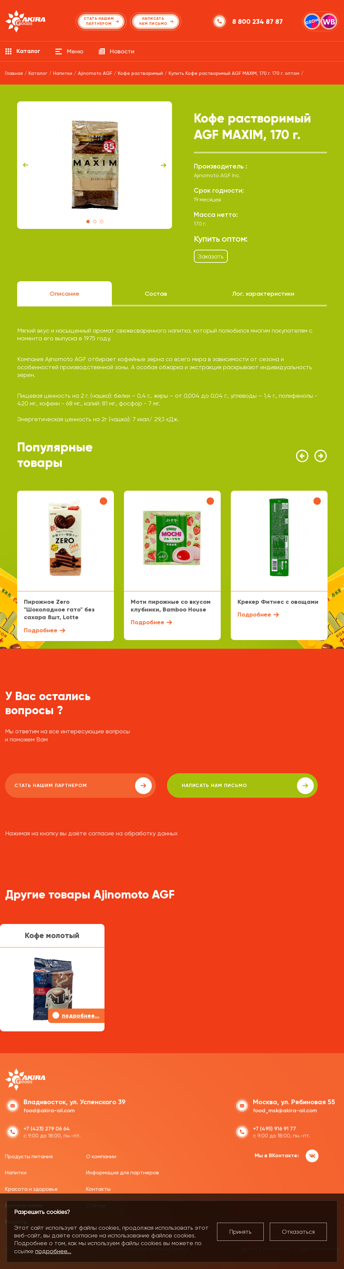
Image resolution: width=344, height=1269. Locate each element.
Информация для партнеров (122, 1171)
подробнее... (53, 1251)
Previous (25, 165)
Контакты (98, 1188)
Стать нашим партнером (65, 785)
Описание (64, 293)
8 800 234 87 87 (258, 21)
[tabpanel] (94, 165)
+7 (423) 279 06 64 (47, 1127)
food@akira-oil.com (49, 1109)
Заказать (211, 256)
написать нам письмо (195, 785)
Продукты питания (29, 1155)
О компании (101, 1155)
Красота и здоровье (31, 1188)
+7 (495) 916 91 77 (274, 1127)
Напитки (16, 1171)
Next (164, 165)
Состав (156, 293)
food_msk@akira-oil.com (285, 1109)
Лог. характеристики (263, 293)
